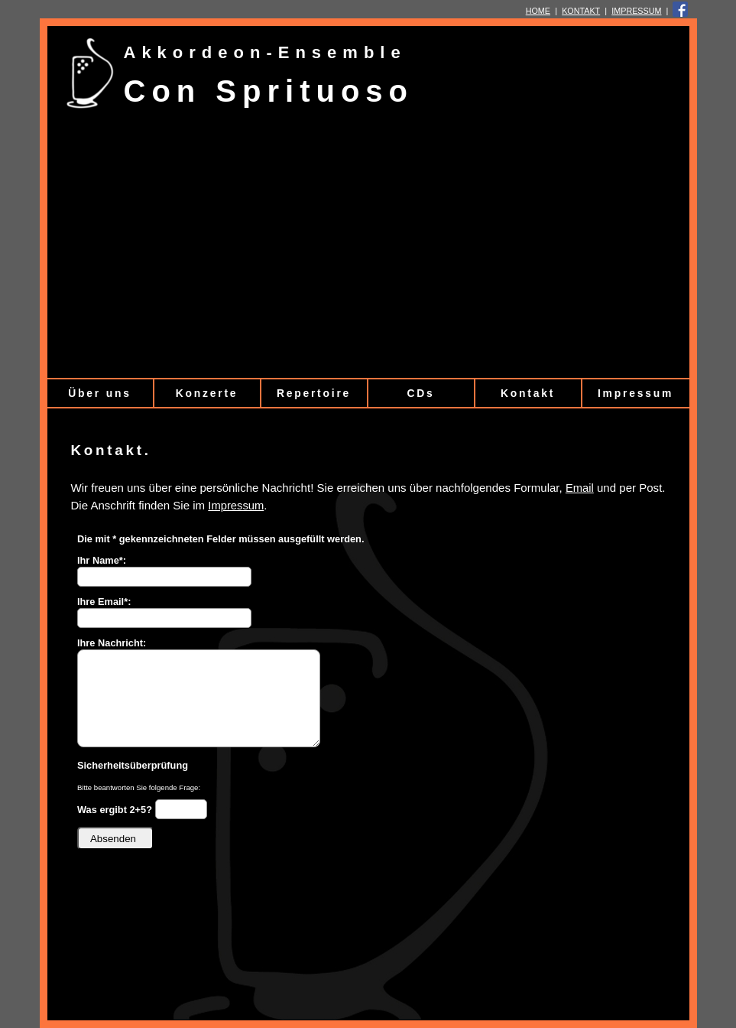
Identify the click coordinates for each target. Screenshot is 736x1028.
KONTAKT (581, 10)
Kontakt (528, 393)
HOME (538, 10)
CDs (420, 393)
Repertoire (314, 393)
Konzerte (207, 393)
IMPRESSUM (636, 10)
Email (580, 488)
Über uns (99, 393)
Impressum (635, 393)
